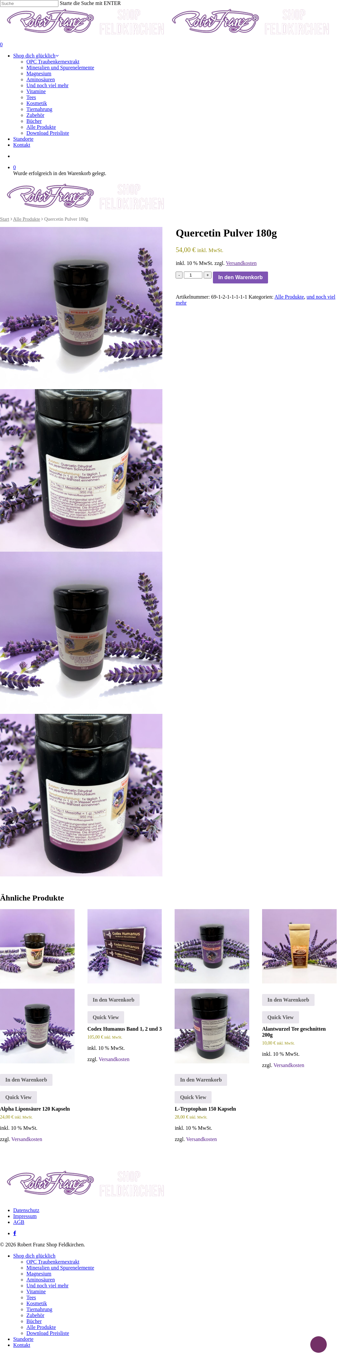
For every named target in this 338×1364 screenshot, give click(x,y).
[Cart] (169, 45)
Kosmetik (36, 1303)
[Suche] (29, 3)
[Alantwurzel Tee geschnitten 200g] (299, 946)
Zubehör (35, 1315)
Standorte (23, 1339)
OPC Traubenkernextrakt (52, 1262)
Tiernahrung (39, 1309)
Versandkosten (241, 263)
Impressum (25, 1216)
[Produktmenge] (193, 275)
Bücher (34, 1321)
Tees (31, 1297)
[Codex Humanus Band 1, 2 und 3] (124, 946)
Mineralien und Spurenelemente (60, 1268)
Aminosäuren (40, 1279)
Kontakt (21, 1345)
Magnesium (38, 1273)
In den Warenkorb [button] (26, 1080)
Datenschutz (26, 1210)
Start (4, 219)
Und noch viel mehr (47, 1285)
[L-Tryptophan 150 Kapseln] (212, 986)
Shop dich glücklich (34, 1256)
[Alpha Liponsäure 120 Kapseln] (37, 986)
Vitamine (36, 1291)
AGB (18, 1222)
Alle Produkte (26, 219)
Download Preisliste (47, 1333)
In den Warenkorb (240, 277)
